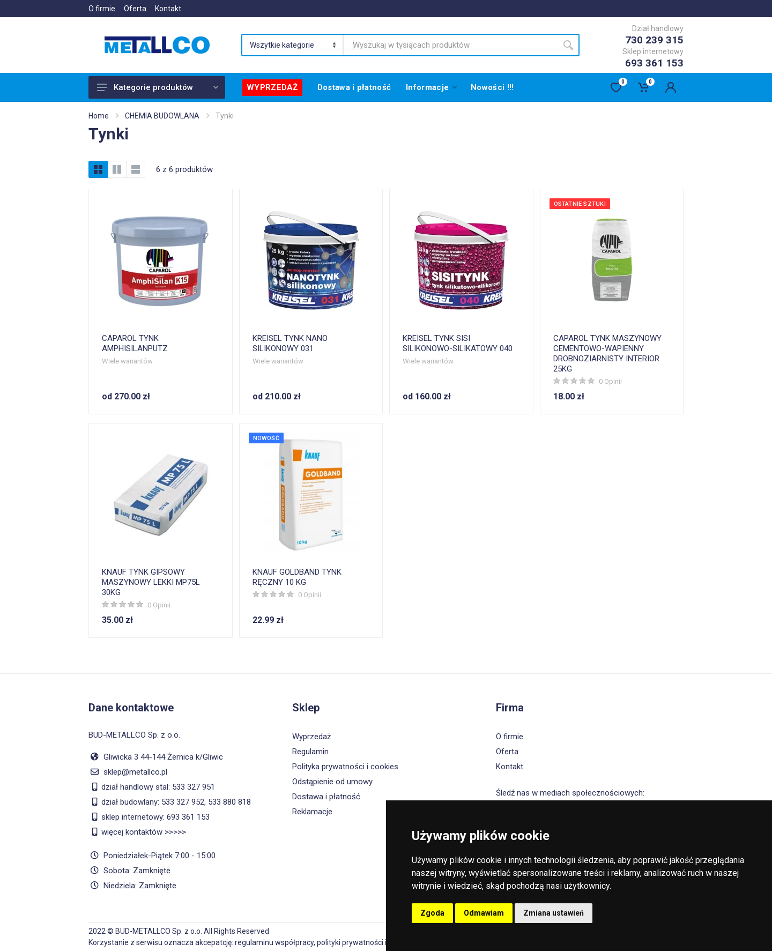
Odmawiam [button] (484, 913)
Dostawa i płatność (326, 796)
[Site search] (450, 45)
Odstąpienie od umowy (332, 781)
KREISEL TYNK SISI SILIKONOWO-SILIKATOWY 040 (458, 343)
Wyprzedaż (311, 736)
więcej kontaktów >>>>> (143, 832)
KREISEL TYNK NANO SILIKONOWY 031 (290, 343)
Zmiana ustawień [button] (553, 913)
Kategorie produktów (157, 87)
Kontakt (168, 8)
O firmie (101, 8)
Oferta (135, 8)
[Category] (293, 45)
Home (98, 116)
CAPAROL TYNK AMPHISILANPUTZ (135, 343)
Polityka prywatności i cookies (345, 766)
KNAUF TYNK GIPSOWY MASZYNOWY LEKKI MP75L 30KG (151, 582)
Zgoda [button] (432, 913)
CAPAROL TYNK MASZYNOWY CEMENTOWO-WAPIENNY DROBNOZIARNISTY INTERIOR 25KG (607, 353)
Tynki (225, 116)
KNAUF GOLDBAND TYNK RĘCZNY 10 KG (297, 577)
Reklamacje (312, 811)
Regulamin (310, 751)
